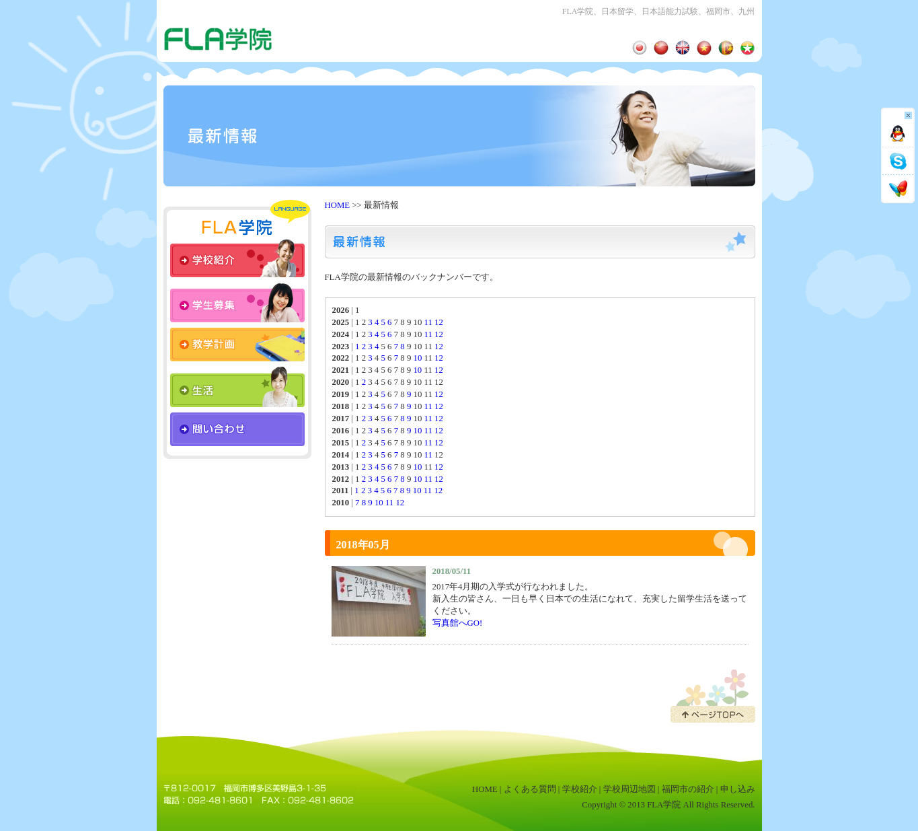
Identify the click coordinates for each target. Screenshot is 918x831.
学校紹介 (579, 789)
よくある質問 (530, 789)
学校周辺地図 (629, 789)
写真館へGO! (457, 623)
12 (438, 322)
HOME (337, 205)
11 (428, 322)
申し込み (737, 789)
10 (417, 358)
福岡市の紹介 (688, 789)
